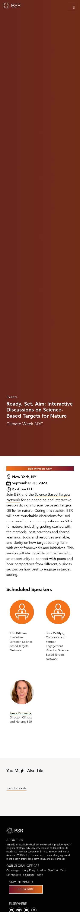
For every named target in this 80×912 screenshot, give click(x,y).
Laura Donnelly (20, 713)
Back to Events (16, 788)
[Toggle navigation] (72, 6)
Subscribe (26, 889)
